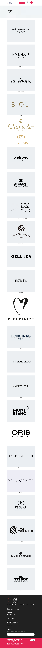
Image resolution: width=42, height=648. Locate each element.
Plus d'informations (10, 646)
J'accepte (33, 640)
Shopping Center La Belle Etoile (13, 609)
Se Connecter (22, 2)
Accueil (8, 12)
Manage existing (31, 636)
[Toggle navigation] (31, 2)
